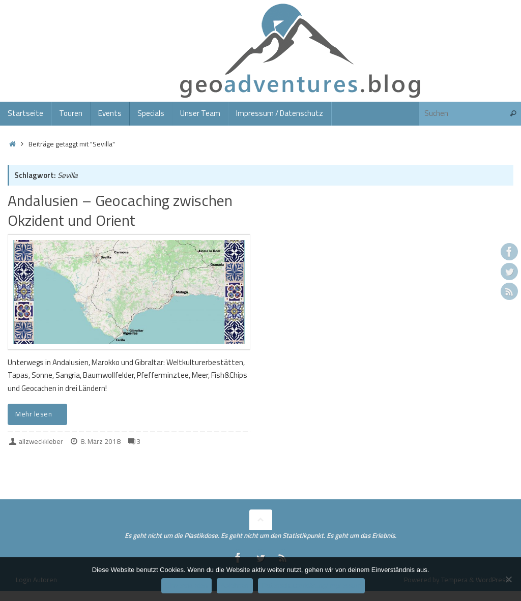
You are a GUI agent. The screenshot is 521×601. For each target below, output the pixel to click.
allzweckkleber (41, 441)
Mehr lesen (39, 414)
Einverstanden (186, 585)
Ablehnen (235, 585)
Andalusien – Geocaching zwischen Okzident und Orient (120, 210)
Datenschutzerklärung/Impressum (311, 585)
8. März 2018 (100, 441)
